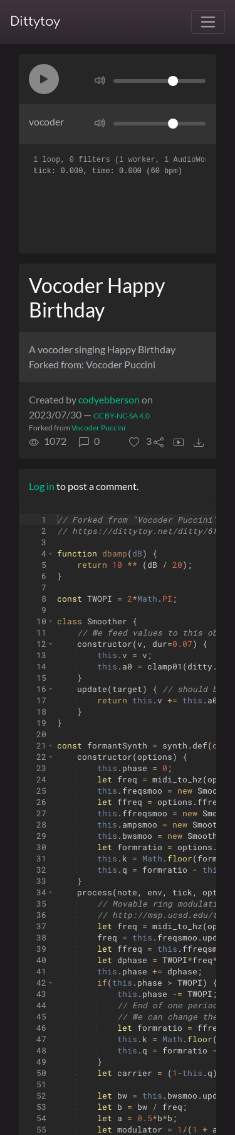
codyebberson (109, 399)
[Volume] (159, 81)
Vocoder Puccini (98, 427)
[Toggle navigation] (208, 22)
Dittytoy (35, 21)
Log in (42, 486)
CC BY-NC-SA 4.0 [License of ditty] (121, 415)
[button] (44, 79)
